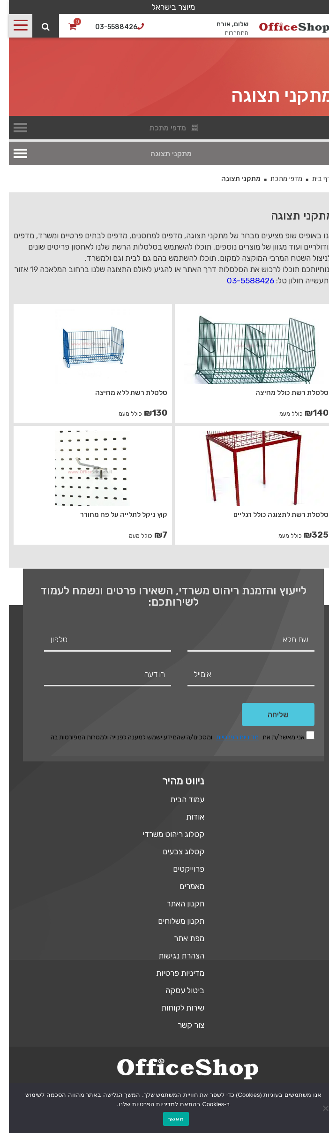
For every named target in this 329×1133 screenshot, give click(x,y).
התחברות (227, 33)
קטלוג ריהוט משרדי (164, 834)
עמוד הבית (178, 799)
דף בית (312, 179)
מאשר (167, 1119)
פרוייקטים (179, 869)
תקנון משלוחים (172, 921)
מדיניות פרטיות (171, 973)
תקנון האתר (176, 903)
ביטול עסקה (176, 990)
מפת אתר (180, 938)
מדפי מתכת (277, 179)
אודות (186, 816)
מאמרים (183, 886)
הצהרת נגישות (172, 955)
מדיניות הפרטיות (228, 737)
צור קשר (182, 1025)
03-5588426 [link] (241, 280)
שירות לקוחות (173, 1007)
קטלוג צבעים (174, 851)
